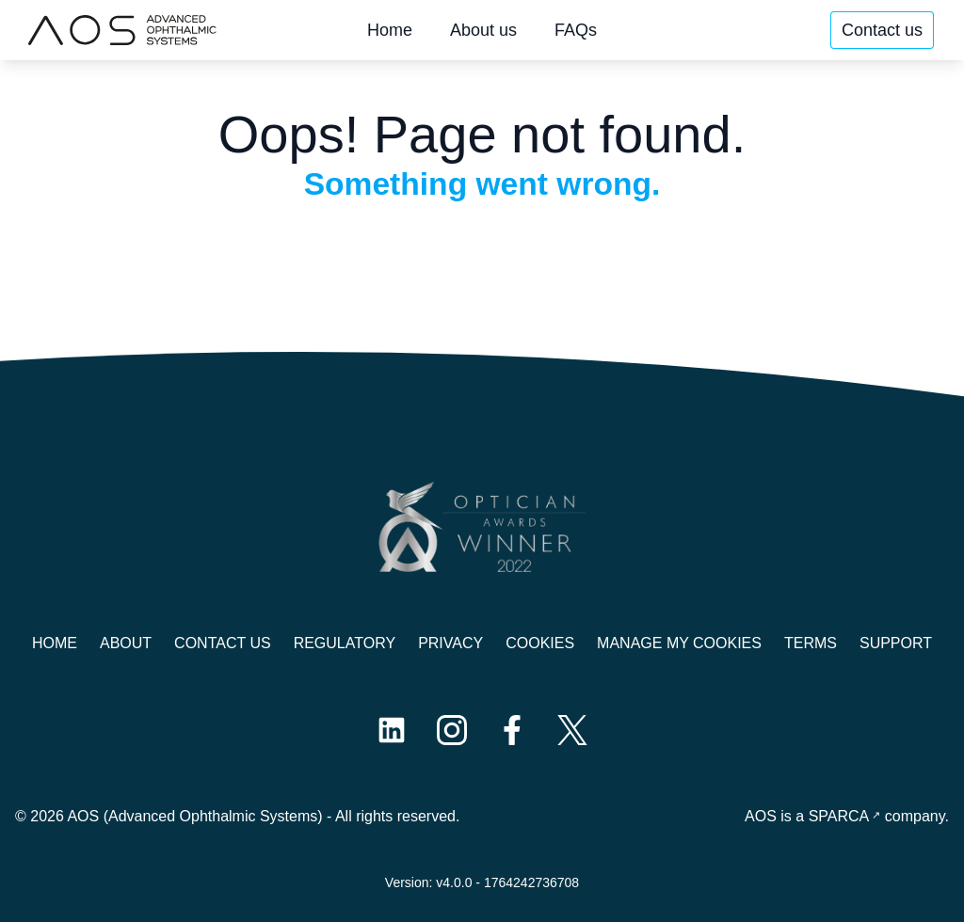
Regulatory (344, 643)
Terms (810, 643)
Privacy (450, 643)
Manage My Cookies (679, 643)
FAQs (575, 30)
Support (896, 643)
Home (389, 30)
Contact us (882, 30)
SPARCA (839, 816)
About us (483, 30)
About (126, 643)
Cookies (540, 643)
